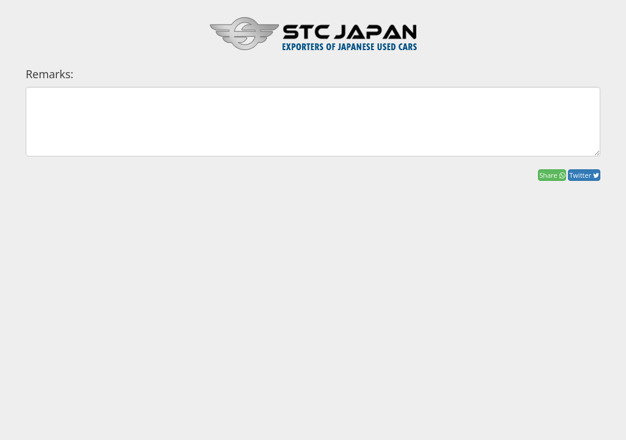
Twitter (584, 175)
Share (551, 175)
